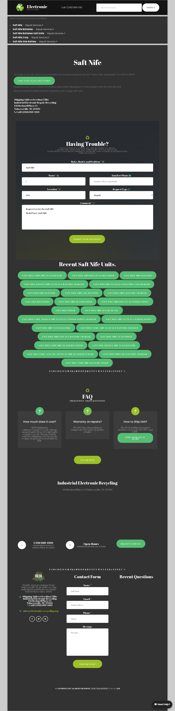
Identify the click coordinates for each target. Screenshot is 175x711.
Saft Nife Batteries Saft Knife (28, 33)
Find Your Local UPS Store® (34, 81)
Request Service (131, 544)
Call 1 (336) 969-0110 (71, 7)
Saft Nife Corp (20, 37)
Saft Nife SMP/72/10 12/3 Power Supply (129, 319)
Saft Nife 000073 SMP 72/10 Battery (114, 345)
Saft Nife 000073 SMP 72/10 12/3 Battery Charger (54, 284)
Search (151, 7)
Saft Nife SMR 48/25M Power (75, 302)
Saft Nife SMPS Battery (41, 293)
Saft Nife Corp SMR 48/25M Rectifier (61, 345)
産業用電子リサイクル (108, 688)
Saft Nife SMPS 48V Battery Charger (125, 354)
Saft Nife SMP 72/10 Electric (53, 328)
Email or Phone (120, 175)
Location (53, 189)
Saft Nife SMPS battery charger (127, 293)
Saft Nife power (65, 310)
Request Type (120, 189)
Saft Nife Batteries (23, 29)
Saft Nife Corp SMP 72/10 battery (42, 275)
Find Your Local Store (135, 438)
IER (118, 688)
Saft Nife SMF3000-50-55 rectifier (93, 275)
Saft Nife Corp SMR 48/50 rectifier (87, 363)
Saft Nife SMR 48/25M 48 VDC (102, 310)
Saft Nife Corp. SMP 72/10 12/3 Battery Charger (109, 328)
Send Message (87, 664)
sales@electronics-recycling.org (40, 610)
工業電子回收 (95, 688)
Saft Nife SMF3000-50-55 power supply (125, 302)
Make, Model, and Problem (86, 162)
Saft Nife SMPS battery (138, 275)
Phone (87, 613)
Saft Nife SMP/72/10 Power (116, 337)
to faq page (87, 460)
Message (87, 627)
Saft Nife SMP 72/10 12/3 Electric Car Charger (122, 284)
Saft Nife (17, 25)
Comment (86, 203)
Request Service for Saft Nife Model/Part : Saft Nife (87, 217)
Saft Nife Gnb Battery (24, 41)
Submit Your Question (87, 239)
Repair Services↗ (34, 25)
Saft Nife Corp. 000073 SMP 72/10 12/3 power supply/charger (59, 319)
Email (87, 599)
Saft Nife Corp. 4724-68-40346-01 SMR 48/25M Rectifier (60, 354)
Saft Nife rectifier (37, 302)
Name (53, 175)
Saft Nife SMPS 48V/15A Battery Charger (66, 337)
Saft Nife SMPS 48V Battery (81, 293)
